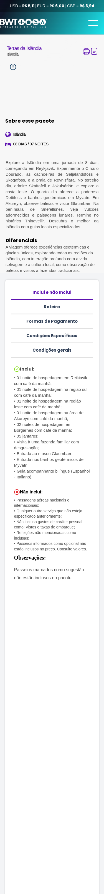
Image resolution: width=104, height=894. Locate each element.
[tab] (52, 292)
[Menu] (93, 23)
